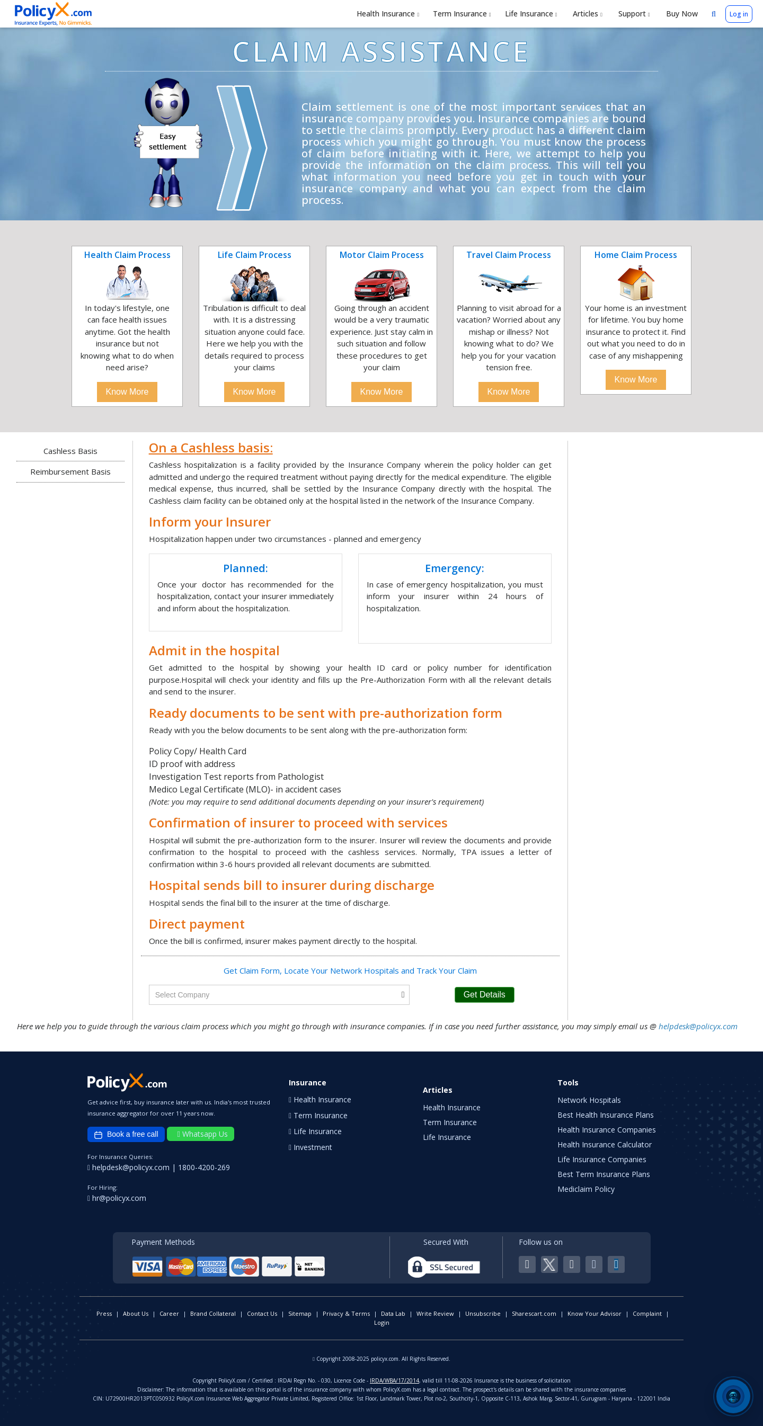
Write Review (435, 1313)
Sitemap (300, 1313)
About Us (135, 1313)
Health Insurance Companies (606, 1130)
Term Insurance (462, 13)
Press (104, 1313)
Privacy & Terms (346, 1313)
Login (381, 1322)
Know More (127, 391)
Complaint (647, 1313)
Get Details (484, 994)
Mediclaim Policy (586, 1189)
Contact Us (262, 1313)
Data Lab (393, 1313)
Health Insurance (388, 13)
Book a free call (126, 1134)
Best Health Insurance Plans (605, 1115)
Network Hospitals (589, 1100)
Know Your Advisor (594, 1313)
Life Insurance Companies (601, 1159)
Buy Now (681, 13)
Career (169, 1313)
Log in (739, 14)
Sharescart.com (534, 1313)
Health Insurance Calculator (604, 1144)
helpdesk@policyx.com (698, 1026)
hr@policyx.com (116, 1198)
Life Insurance (531, 13)
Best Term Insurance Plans (603, 1174)
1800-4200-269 (204, 1167)
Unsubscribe (483, 1313)
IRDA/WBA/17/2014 (394, 1380)
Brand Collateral (213, 1313)
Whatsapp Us (203, 1134)
